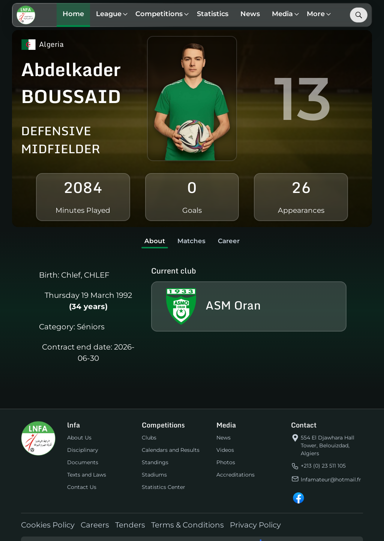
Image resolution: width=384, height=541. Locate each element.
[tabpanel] (192, 311)
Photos (225, 451)
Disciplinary (82, 439)
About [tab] (151, 241)
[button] (110, 15)
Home (74, 14)
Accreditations (235, 463)
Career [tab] (232, 241)
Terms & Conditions (187, 514)
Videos (225, 439)
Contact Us (81, 476)
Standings (155, 451)
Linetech (277, 533)
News (251, 14)
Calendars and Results (171, 439)
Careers (95, 514)
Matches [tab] (191, 241)
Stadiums (154, 463)
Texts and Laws (86, 463)
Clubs (149, 426)
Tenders (130, 514)
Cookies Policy (48, 514)
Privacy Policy (255, 514)
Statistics (213, 14)
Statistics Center (163, 476)
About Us (79, 426)
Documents (82, 451)
